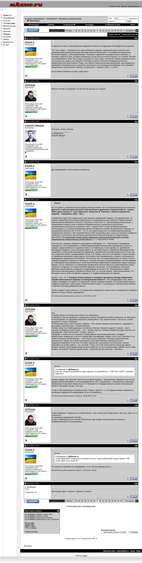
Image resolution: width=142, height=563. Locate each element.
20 (76, 30)
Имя (110, 18)
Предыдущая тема (74, 506)
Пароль (111, 21)
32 (103, 30)
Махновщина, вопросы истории (70, 18)
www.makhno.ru (123, 551)
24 (79, 30)
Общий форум (52, 18)
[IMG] (27, 526)
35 (112, 30)
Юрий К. (30, 42)
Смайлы (28, 524)
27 (88, 30)
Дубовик (30, 85)
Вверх (138, 551)
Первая (68, 30)
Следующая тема (88, 506)
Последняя (130, 30)
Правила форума (31, 531)
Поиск (132, 24)
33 (106, 30)
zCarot (84, 555)
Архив (132, 551)
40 (118, 30)
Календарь (89, 24)
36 (115, 30)
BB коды (28, 523)
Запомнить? (132, 18)
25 (82, 30)
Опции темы (113, 34)
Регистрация (34, 24)
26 (85, 30)
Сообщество (69, 24)
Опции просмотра (128, 34)
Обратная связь (109, 551)
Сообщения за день (112, 24)
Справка (51, 24)
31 (100, 30)
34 (109, 30)
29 (94, 30)
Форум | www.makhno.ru (36, 18)
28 (91, 30)
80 (121, 30)
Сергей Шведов (34, 125)
